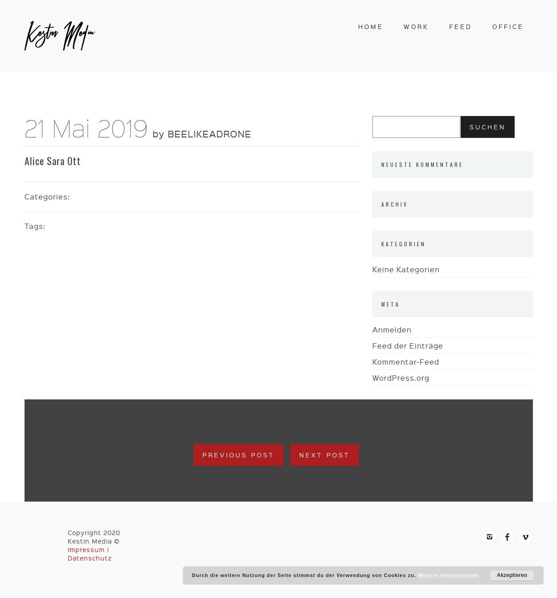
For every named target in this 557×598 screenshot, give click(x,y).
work (416, 26)
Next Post (324, 455)
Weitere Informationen (448, 575)
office (508, 26)
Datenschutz (90, 558)
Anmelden (392, 329)
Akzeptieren (512, 575)
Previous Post (238, 455)
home (371, 26)
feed (460, 26)
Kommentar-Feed (405, 361)
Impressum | (88, 549)
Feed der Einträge (407, 345)
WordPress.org (400, 377)
